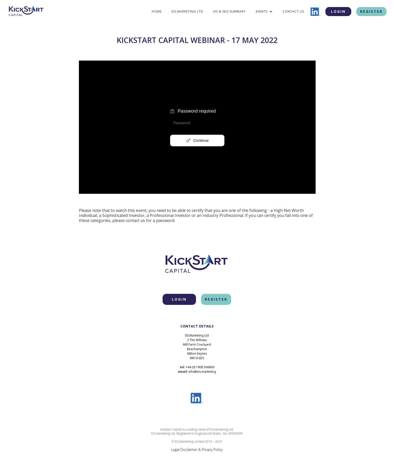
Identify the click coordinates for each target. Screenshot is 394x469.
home (157, 11)
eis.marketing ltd (187, 11)
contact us (293, 11)
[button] (264, 11)
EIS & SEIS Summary (229, 11)
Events (262, 11)
